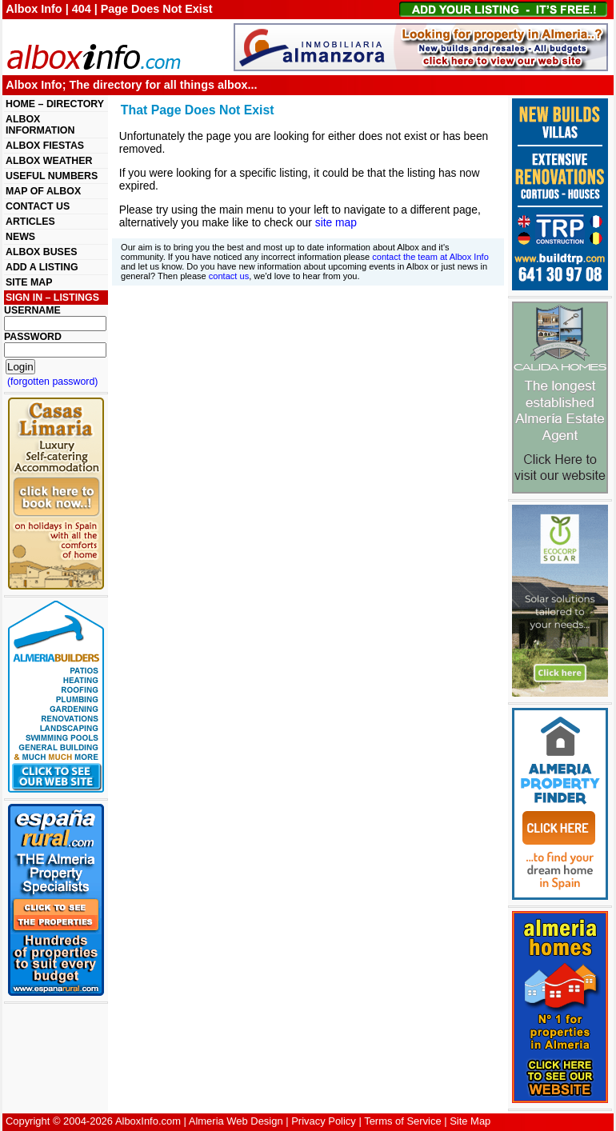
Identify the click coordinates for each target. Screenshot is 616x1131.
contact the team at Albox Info (430, 257)
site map (336, 222)
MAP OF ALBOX (43, 191)
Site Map (470, 1121)
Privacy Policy (323, 1121)
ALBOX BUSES (41, 252)
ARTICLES (30, 221)
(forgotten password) (52, 381)
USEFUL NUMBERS (52, 176)
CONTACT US (38, 206)
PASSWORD (33, 336)
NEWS (20, 236)
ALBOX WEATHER (49, 160)
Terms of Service (402, 1121)
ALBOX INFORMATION (40, 125)
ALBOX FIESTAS (45, 145)
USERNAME (32, 310)
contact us (229, 276)
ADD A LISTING (42, 267)
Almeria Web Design (236, 1121)
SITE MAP (29, 282)
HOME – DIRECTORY (55, 104)
